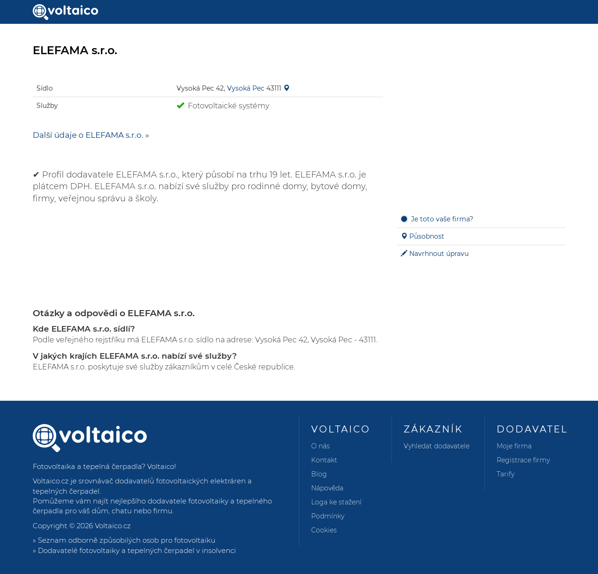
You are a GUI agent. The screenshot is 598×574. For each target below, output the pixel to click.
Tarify (505, 474)
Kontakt (324, 460)
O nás (320, 446)
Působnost (426, 236)
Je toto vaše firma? (442, 219)
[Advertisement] (481, 136)
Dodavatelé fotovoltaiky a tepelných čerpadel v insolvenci (137, 550)
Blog (319, 474)
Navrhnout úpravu (439, 253)
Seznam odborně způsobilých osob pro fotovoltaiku (126, 540)
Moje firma (514, 446)
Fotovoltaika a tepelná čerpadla (87, 466)
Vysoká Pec (245, 88)
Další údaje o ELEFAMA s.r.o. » (91, 135)
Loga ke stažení (336, 502)
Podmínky (327, 516)
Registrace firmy (523, 460)
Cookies (324, 530)
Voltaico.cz (113, 525)
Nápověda (327, 488)
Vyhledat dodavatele (437, 446)
